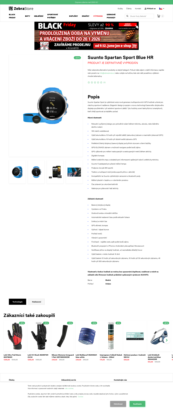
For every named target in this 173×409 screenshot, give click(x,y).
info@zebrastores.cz (107, 73)
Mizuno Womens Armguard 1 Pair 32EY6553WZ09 (63, 356)
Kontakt (138, 8)
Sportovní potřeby (52, 16)
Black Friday (12, 16)
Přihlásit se (150, 8)
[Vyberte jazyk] (161, 8)
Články (128, 8)
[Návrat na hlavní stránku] (21, 8)
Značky (85, 16)
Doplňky (73, 16)
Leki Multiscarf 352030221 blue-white (86, 356)
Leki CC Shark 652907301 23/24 (38, 356)
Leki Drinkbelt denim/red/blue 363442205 (154, 357)
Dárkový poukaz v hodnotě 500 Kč (135, 356)
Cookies (80, 396)
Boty (27, 16)
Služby (120, 8)
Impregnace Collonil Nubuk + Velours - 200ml (111, 356)
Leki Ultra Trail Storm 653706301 (12, 356)
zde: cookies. (69, 388)
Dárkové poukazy (111, 16)
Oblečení (38, 16)
